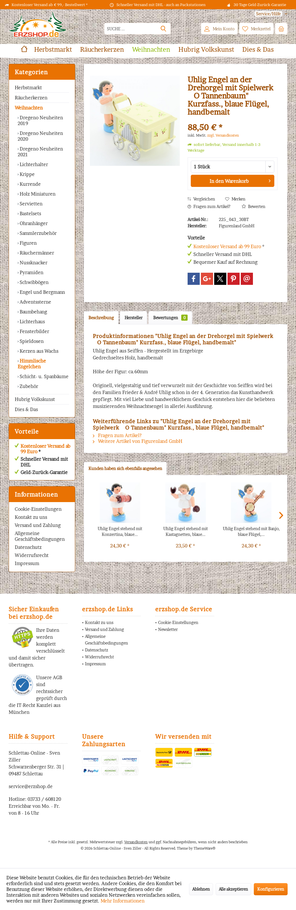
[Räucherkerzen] (102, 49)
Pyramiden (30, 272)
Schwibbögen (33, 282)
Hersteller (134, 317)
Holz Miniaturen (37, 194)
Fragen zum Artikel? (209, 206)
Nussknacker (32, 262)
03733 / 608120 (44, 799)
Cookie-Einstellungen (38, 509)
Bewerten (253, 206)
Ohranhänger (33, 223)
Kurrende (29, 184)
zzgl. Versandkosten (223, 135)
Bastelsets (29, 213)
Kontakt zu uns (31, 517)
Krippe (26, 174)
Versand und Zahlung (38, 525)
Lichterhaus (31, 321)
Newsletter (168, 629)
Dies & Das (26, 409)
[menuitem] (268, 13)
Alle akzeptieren (233, 889)
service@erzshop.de (31, 786)
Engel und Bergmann (41, 292)
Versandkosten (136, 842)
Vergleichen (201, 198)
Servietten (30, 204)
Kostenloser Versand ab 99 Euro (45, 448)
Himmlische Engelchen (32, 363)
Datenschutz (28, 547)
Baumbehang (32, 312)
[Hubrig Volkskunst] (206, 49)
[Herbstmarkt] (53, 49)
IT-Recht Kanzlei (34, 705)
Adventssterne (34, 302)
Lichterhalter (33, 164)
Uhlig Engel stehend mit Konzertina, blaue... (120, 531)
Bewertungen (170, 318)
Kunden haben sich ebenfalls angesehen (125, 468)
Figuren (27, 243)
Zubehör (28, 386)
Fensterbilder (33, 331)
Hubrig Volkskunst (35, 399)
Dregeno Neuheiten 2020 (40, 136)
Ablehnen (201, 889)
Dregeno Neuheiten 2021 (40, 151)
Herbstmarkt (28, 87)
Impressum (27, 563)
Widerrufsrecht (32, 555)
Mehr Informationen (123, 901)
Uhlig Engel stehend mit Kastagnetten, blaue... (185, 531)
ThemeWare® (204, 848)
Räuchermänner (36, 253)
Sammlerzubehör (37, 233)
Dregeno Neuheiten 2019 (40, 120)
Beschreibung (101, 317)
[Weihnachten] (151, 49)
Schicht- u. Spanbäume (43, 376)
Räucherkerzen (31, 98)
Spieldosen (31, 341)
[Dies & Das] (258, 49)
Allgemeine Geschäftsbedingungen (40, 536)
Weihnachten (29, 108)
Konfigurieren (270, 889)
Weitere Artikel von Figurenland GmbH (137, 441)
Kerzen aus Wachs (38, 351)
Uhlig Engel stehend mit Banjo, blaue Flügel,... (251, 531)
